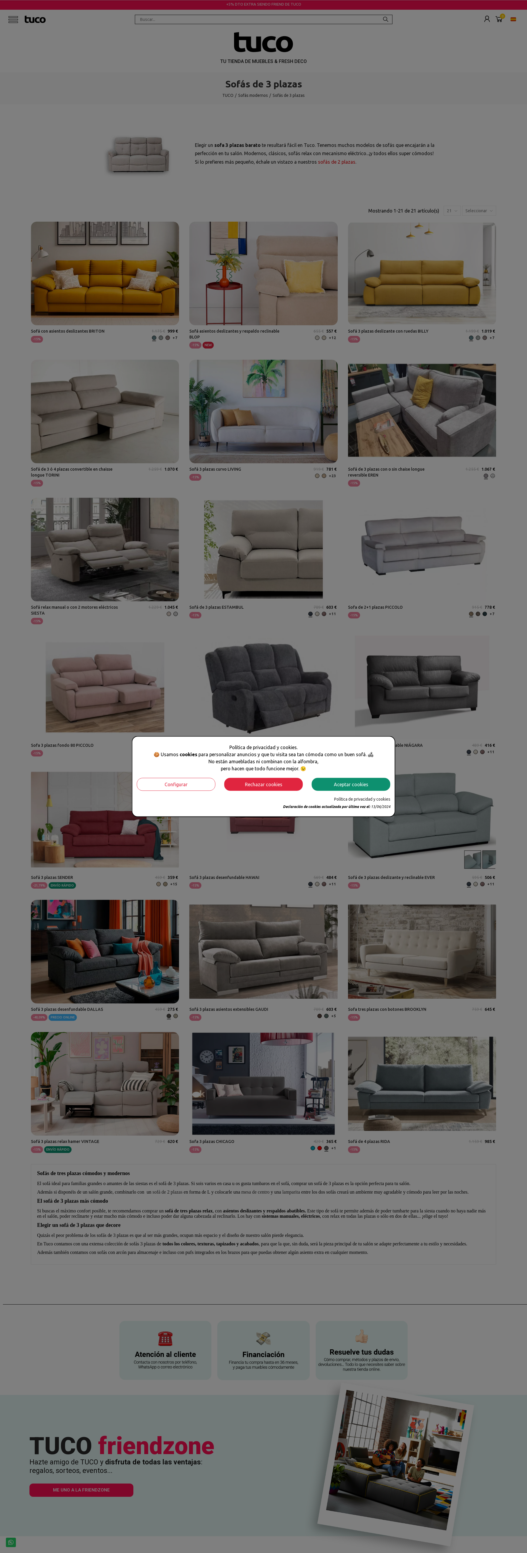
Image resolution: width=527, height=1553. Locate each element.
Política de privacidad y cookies (362, 799)
